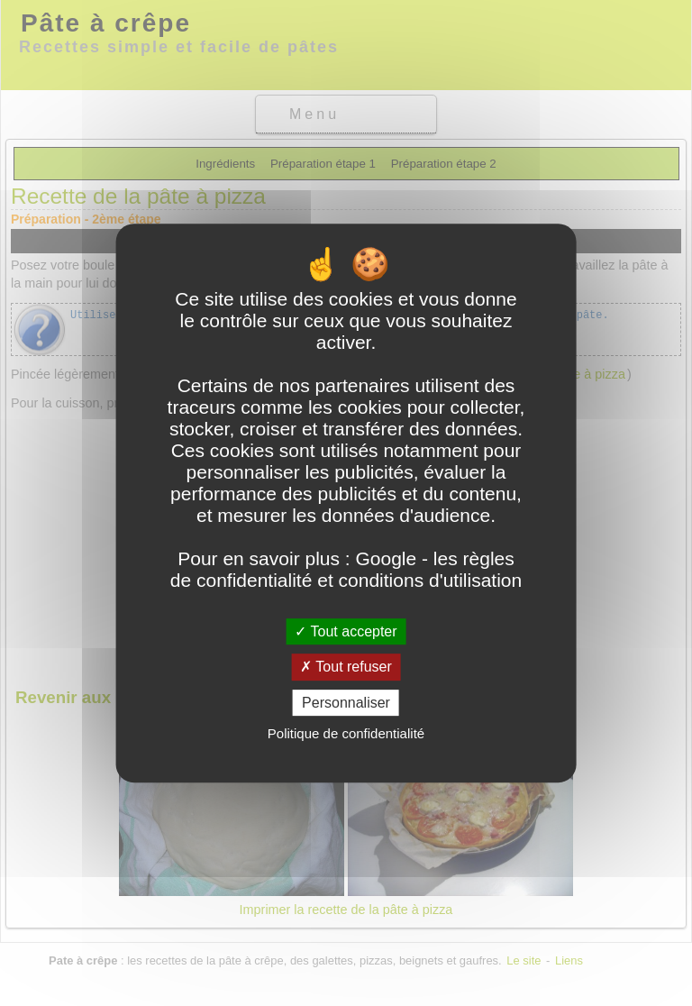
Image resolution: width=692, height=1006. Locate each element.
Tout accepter (345, 631)
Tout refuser (346, 666)
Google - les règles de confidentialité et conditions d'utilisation (346, 569)
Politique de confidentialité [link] (346, 733)
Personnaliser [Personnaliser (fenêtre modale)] (346, 702)
